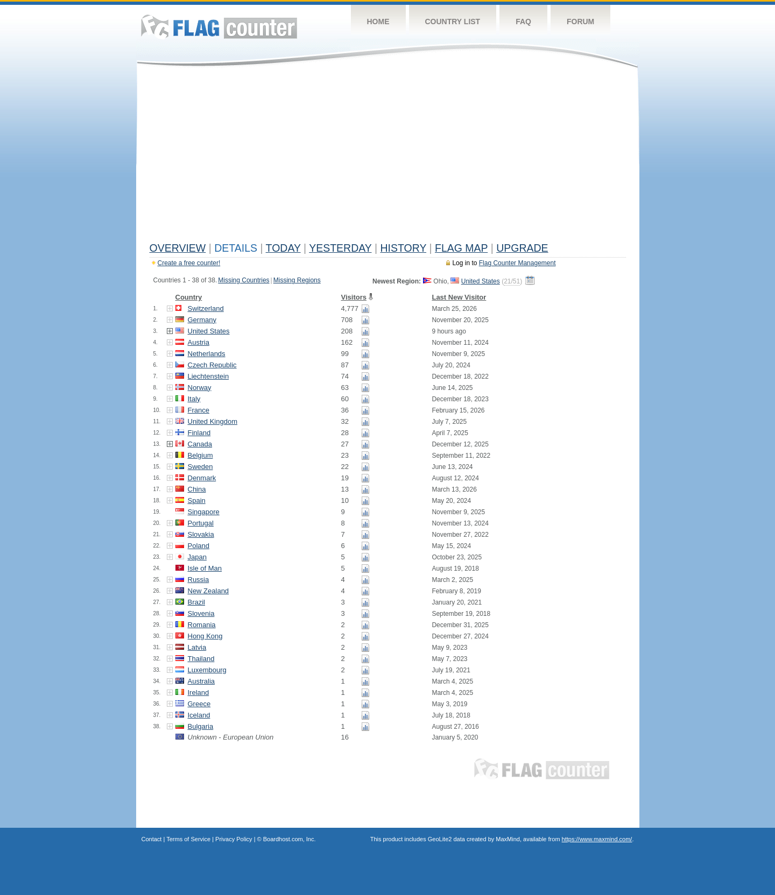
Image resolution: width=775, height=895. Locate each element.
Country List (453, 21)
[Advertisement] (388, 157)
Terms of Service (188, 839)
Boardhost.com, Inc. (289, 839)
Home (378, 21)
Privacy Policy (233, 839)
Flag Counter (219, 27)
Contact (152, 839)
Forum (580, 21)
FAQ (523, 21)
